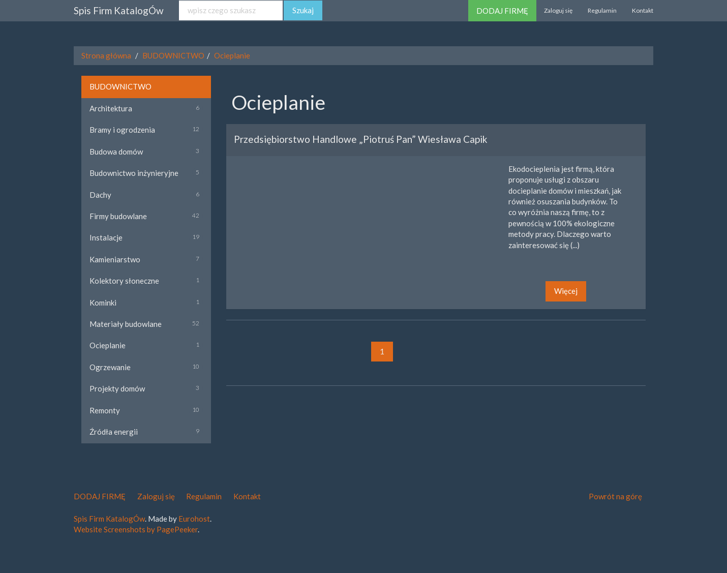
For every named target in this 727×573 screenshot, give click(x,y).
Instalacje (106, 237)
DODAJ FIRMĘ (502, 10)
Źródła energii (113, 431)
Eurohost (194, 518)
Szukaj (303, 10)
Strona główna (106, 55)
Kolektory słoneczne (124, 280)
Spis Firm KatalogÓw (119, 10)
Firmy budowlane (118, 216)
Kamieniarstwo (114, 259)
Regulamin (602, 10)
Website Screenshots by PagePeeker (136, 529)
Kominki (102, 302)
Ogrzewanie (110, 367)
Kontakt (642, 10)
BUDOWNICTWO (173, 55)
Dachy (100, 194)
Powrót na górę (615, 496)
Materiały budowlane (125, 323)
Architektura (110, 108)
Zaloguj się (558, 10)
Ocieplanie (232, 55)
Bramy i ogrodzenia (122, 129)
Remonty (104, 410)
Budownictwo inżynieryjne (133, 172)
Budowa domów (116, 151)
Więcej (566, 290)
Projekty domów (117, 388)
